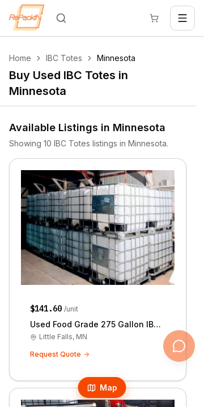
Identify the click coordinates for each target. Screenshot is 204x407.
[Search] (61, 18)
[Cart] (154, 18)
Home (20, 58)
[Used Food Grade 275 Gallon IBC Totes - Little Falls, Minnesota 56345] (98, 269)
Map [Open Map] (102, 387)
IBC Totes (64, 58)
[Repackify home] (26, 18)
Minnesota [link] (116, 58)
